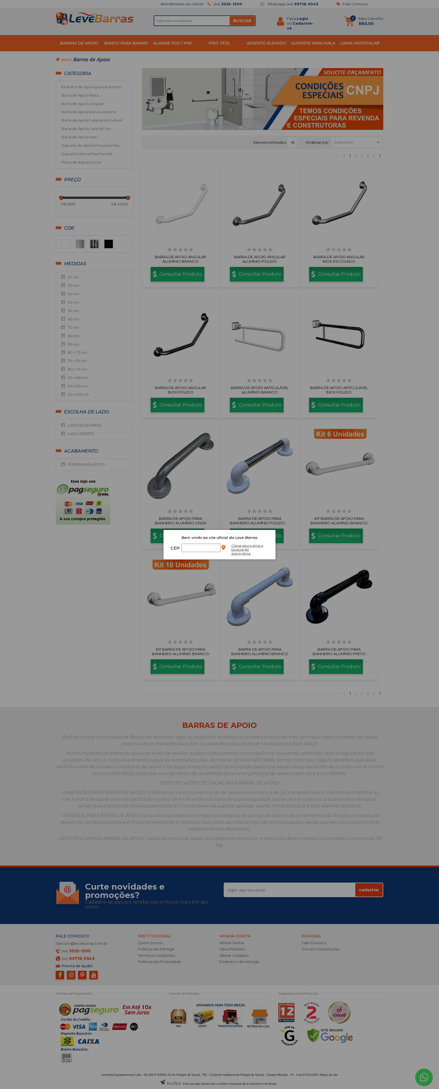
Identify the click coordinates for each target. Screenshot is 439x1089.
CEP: (176, 548)
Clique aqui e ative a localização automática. (247, 549)
